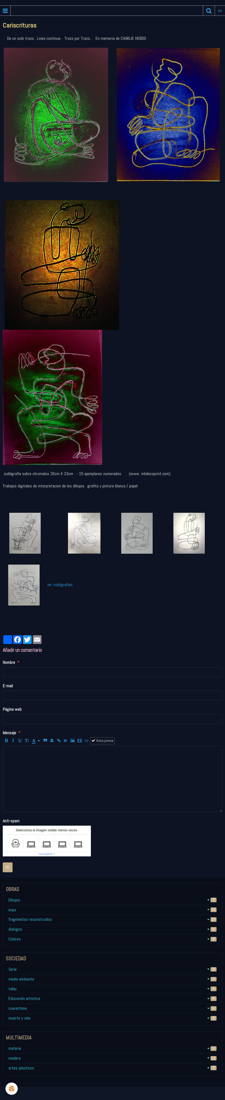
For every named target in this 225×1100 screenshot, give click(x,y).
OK (7, 867)
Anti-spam (11, 821)
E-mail (8, 686)
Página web (12, 709)
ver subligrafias (59, 585)
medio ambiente (112, 979)
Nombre (9, 662)
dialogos (112, 929)
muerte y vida (112, 1018)
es (220, 10)
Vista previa (102, 740)
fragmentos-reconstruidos (112, 919)
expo (112, 910)
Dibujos (112, 900)
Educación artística (112, 998)
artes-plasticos (112, 1068)
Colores (112, 939)
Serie (112, 969)
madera (112, 1058)
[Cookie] (11, 1089)
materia (112, 1048)
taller (112, 989)
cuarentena (112, 1008)
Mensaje (9, 733)
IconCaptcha (46, 854)
